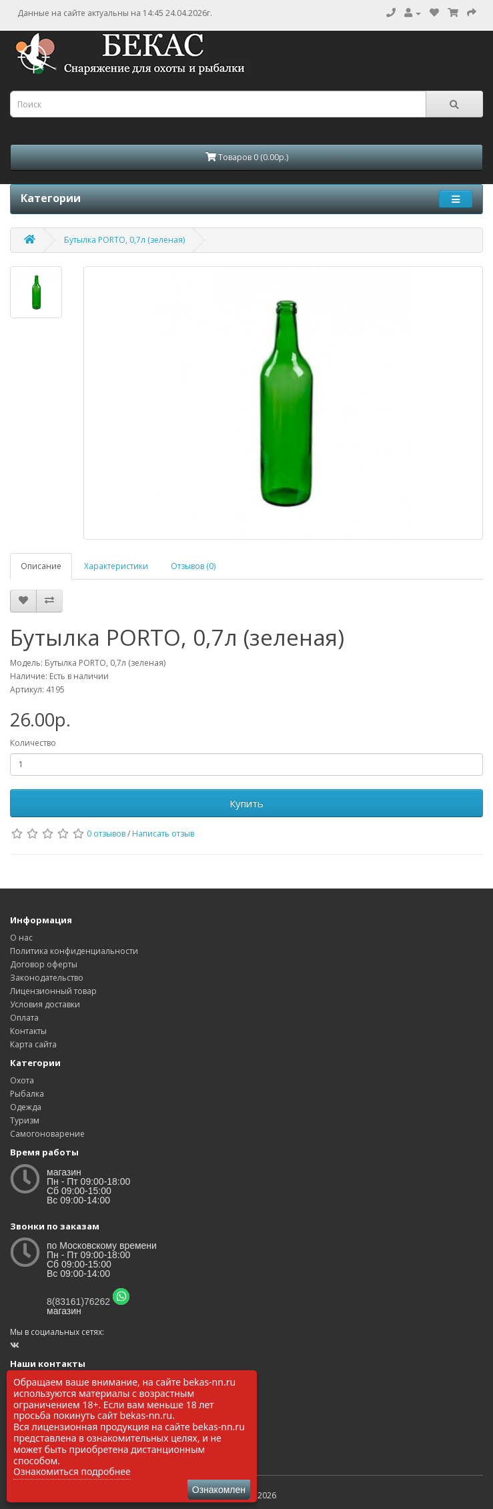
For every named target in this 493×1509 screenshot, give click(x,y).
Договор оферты (43, 964)
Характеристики (116, 566)
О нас (21, 937)
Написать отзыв (163, 833)
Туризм (24, 1120)
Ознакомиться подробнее (72, 1471)
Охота (22, 1080)
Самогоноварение (47, 1133)
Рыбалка (27, 1093)
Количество (33, 742)
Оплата (24, 1017)
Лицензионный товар (53, 991)
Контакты (28, 1031)
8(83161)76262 (78, 1301)
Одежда (25, 1107)
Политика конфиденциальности (74, 951)
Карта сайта (33, 1044)
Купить (246, 803)
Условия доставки (45, 1004)
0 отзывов (106, 833)
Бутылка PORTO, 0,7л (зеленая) (124, 239)
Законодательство (46, 977)
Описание (41, 566)
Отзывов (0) (193, 566)
